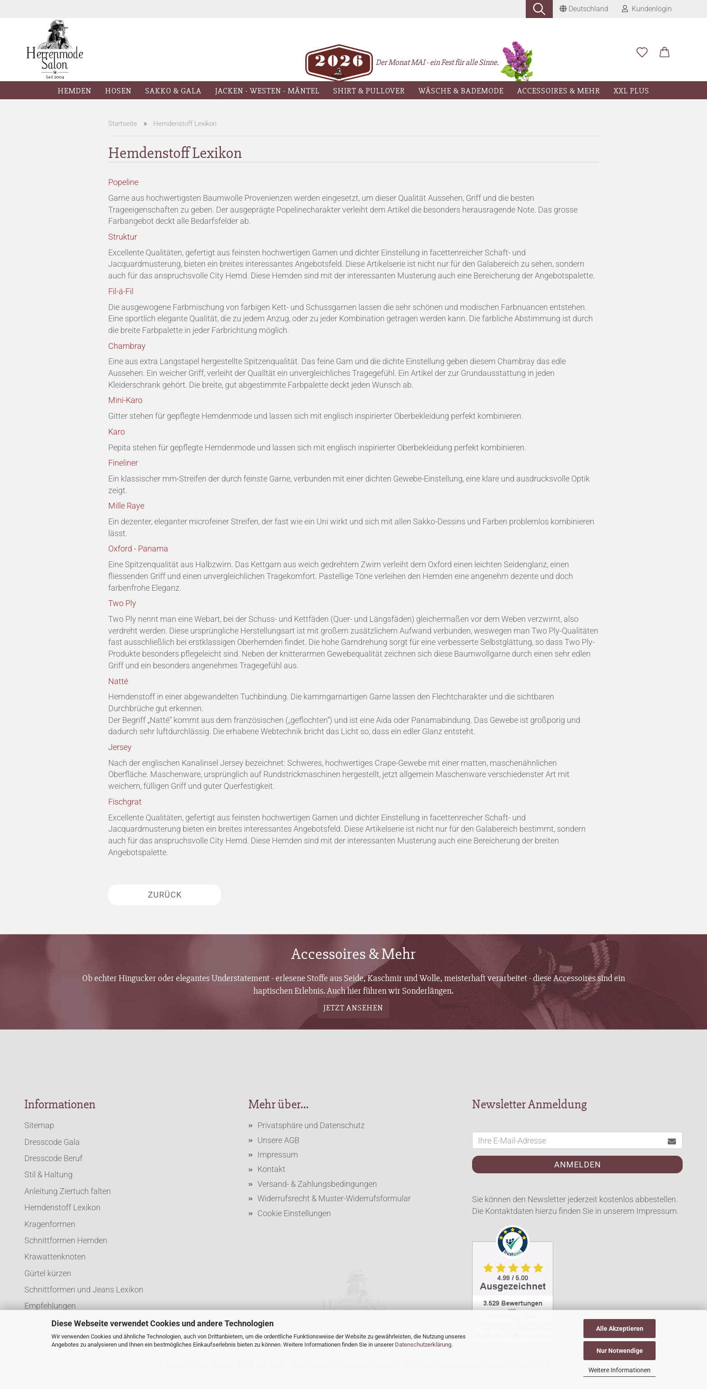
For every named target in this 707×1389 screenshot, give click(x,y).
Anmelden (577, 1164)
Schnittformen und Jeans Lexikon (83, 1289)
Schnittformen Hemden (65, 1240)
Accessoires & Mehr (558, 91)
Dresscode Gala (52, 1142)
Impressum (277, 1154)
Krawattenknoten (55, 1256)
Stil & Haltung (48, 1174)
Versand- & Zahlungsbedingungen (317, 1184)
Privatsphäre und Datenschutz (311, 1125)
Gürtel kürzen (47, 1273)
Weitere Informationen (619, 1370)
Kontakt (271, 1169)
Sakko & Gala (173, 91)
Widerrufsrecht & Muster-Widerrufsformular (334, 1198)
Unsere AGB (278, 1140)
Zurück (165, 894)
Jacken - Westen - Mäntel (267, 91)
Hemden (75, 91)
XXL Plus (631, 91)
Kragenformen (49, 1224)
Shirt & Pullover (369, 91)
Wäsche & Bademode (461, 91)
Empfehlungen (50, 1305)
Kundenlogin (647, 9)
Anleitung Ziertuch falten (67, 1191)
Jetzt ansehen (353, 1008)
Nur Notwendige (620, 1350)
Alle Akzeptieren (619, 1328)
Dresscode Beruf (53, 1158)
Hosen (118, 91)
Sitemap (39, 1125)
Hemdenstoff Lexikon (62, 1207)
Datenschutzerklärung (423, 1344)
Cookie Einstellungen (294, 1213)
